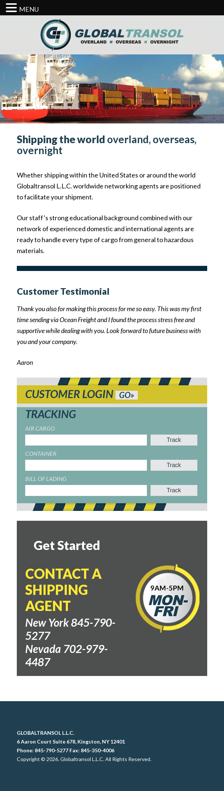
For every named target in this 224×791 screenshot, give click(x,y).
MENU (29, 9)
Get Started (67, 545)
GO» (126, 395)
